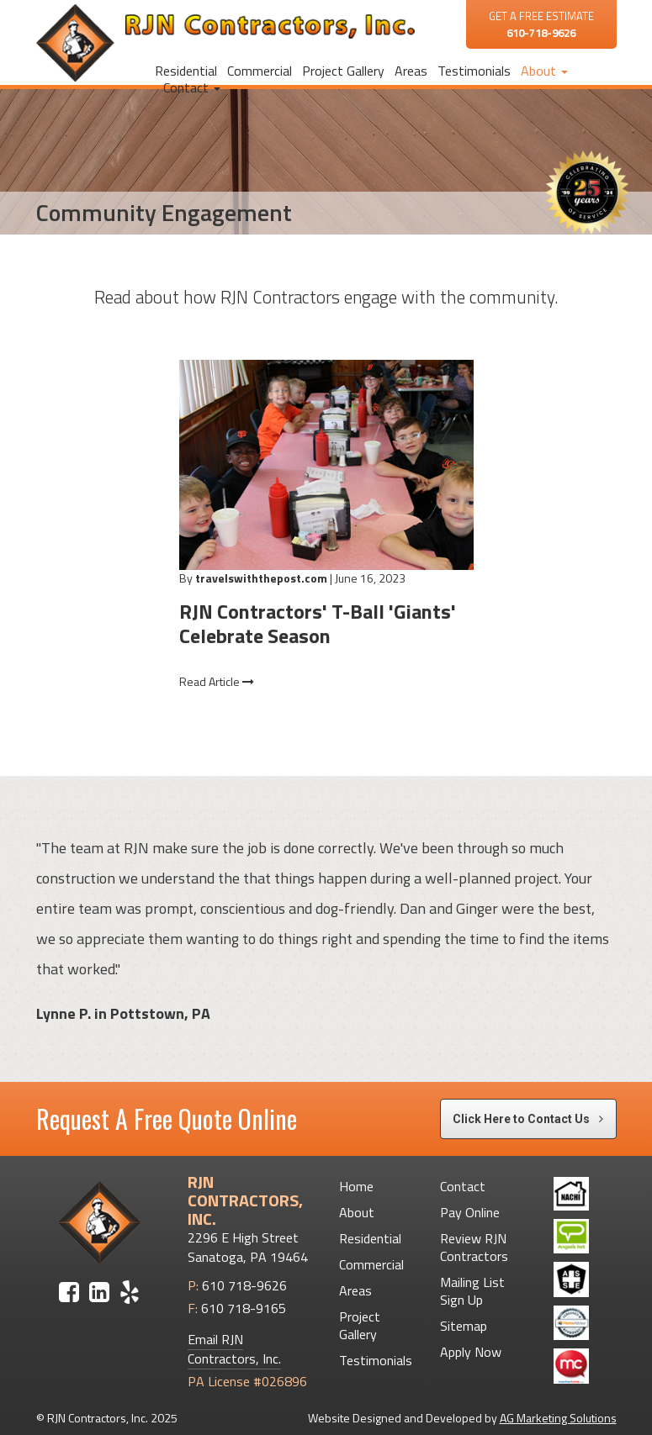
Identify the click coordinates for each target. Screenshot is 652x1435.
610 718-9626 (244, 1285)
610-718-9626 (540, 32)
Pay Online (470, 1212)
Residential (186, 70)
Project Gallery (343, 70)
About (544, 70)
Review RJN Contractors (474, 1247)
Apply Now (470, 1352)
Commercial (259, 70)
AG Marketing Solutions (558, 1418)
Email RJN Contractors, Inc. (234, 1349)
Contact (191, 87)
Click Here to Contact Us (528, 1119)
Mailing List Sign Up (472, 1291)
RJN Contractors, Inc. (97, 1418)
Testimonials (474, 70)
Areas (411, 70)
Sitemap (463, 1326)
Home (356, 1186)
